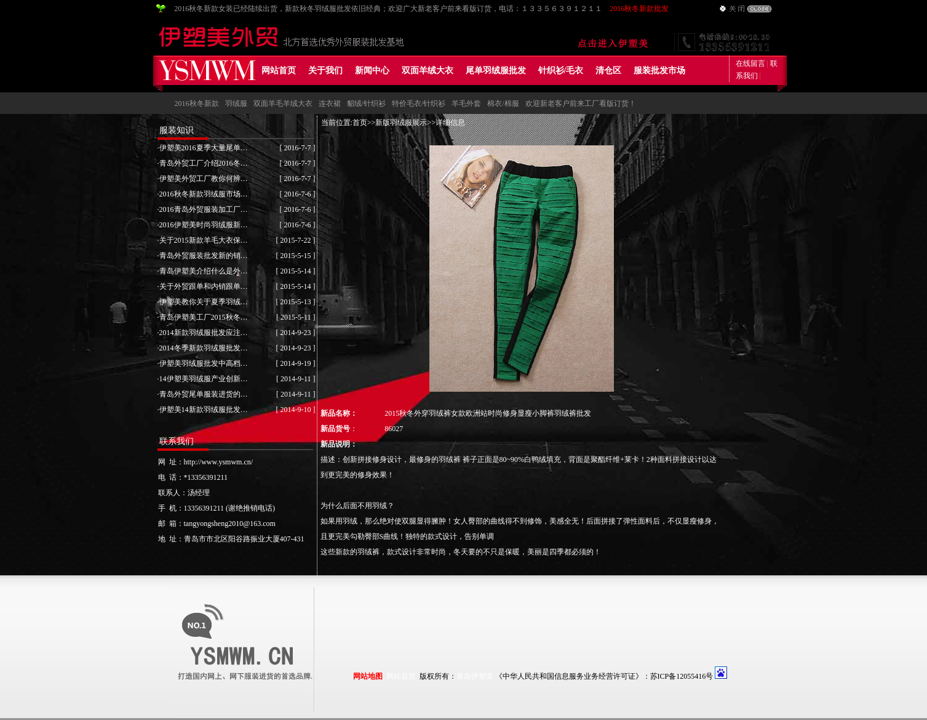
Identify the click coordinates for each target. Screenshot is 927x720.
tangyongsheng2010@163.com (230, 523)
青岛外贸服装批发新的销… (203, 255)
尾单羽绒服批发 (496, 70)
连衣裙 (330, 103)
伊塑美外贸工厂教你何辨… (203, 178)
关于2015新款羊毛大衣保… (203, 240)
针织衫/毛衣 (561, 70)
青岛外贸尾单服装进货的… (203, 394)
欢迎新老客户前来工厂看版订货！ (580, 103)
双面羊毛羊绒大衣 (282, 103)
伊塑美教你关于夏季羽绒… (203, 301)
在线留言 (750, 63)
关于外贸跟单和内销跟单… (203, 286)
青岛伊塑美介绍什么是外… (203, 271)
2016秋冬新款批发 (639, 8)
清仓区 (608, 70)
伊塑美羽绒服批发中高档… (203, 363)
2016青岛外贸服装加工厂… (203, 209)
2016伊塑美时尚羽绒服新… (203, 224)
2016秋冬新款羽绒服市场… (203, 194)
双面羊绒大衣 (427, 70)
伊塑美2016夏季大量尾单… (203, 148)
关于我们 (325, 70)
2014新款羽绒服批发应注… (203, 332)
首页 (359, 122)
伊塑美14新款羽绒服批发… (203, 409)
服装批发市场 (659, 70)
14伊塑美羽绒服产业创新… (203, 378)
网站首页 (278, 70)
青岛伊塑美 (474, 676)
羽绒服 (236, 103)
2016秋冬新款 (197, 103)
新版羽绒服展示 (401, 122)
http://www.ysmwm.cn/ (218, 462)
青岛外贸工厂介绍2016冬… (203, 163)
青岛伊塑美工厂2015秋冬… (203, 317)
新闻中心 (372, 70)
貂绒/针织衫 (366, 103)
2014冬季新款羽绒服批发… (203, 348)
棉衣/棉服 (503, 103)
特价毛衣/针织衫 (418, 103)
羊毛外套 (466, 103)
